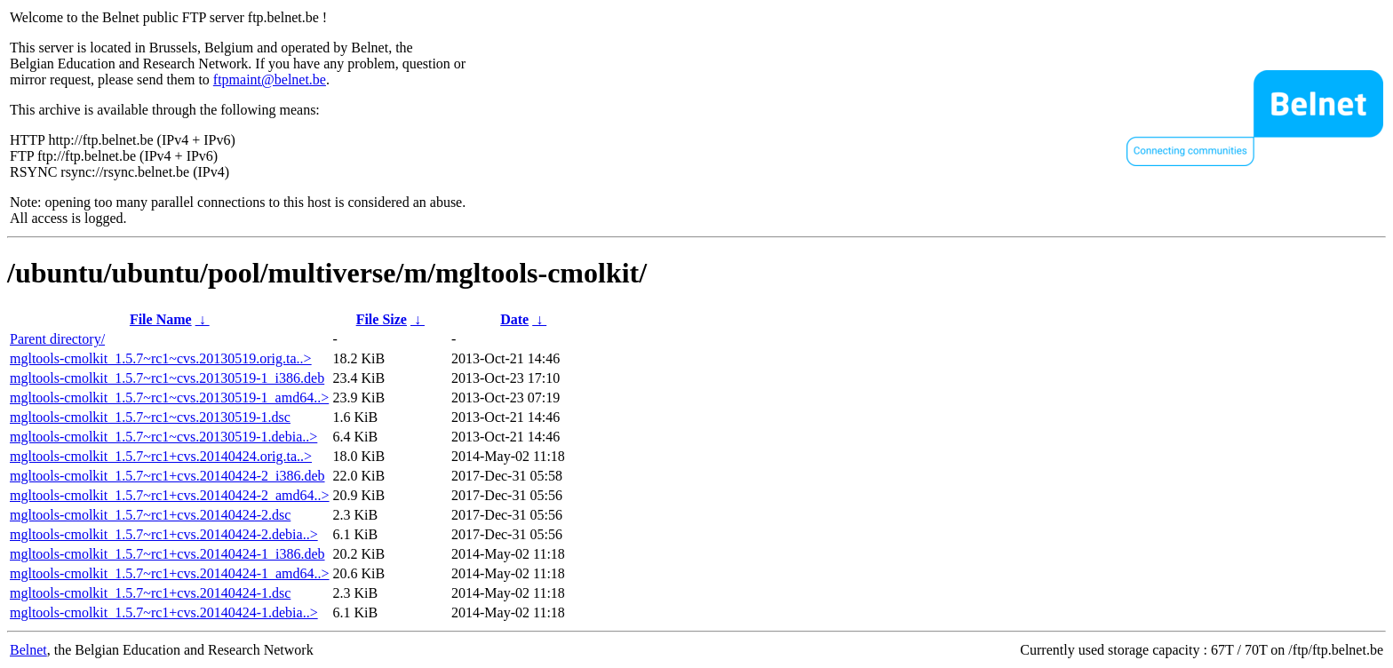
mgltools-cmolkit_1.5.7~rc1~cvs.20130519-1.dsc (150, 417)
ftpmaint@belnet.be (269, 79)
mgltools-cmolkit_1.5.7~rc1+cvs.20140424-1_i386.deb (167, 553)
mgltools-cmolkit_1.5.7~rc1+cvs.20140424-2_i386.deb (167, 475)
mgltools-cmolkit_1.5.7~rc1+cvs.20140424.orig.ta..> (161, 456)
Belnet (28, 649)
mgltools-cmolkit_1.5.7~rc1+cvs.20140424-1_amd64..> (170, 573)
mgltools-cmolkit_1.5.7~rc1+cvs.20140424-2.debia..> (164, 534)
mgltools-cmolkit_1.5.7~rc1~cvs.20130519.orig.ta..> (161, 358)
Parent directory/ (57, 338)
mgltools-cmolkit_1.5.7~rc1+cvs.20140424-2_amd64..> (170, 495)
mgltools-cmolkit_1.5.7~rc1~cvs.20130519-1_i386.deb (167, 378)
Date (514, 319)
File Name (161, 319)
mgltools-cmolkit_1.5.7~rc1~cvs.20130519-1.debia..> (163, 436)
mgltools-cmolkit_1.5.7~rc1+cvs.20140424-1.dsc (150, 592)
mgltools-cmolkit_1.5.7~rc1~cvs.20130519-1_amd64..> (169, 397)
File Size (381, 319)
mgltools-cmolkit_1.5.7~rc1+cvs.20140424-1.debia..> (164, 612)
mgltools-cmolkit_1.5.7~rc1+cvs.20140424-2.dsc (150, 514)
